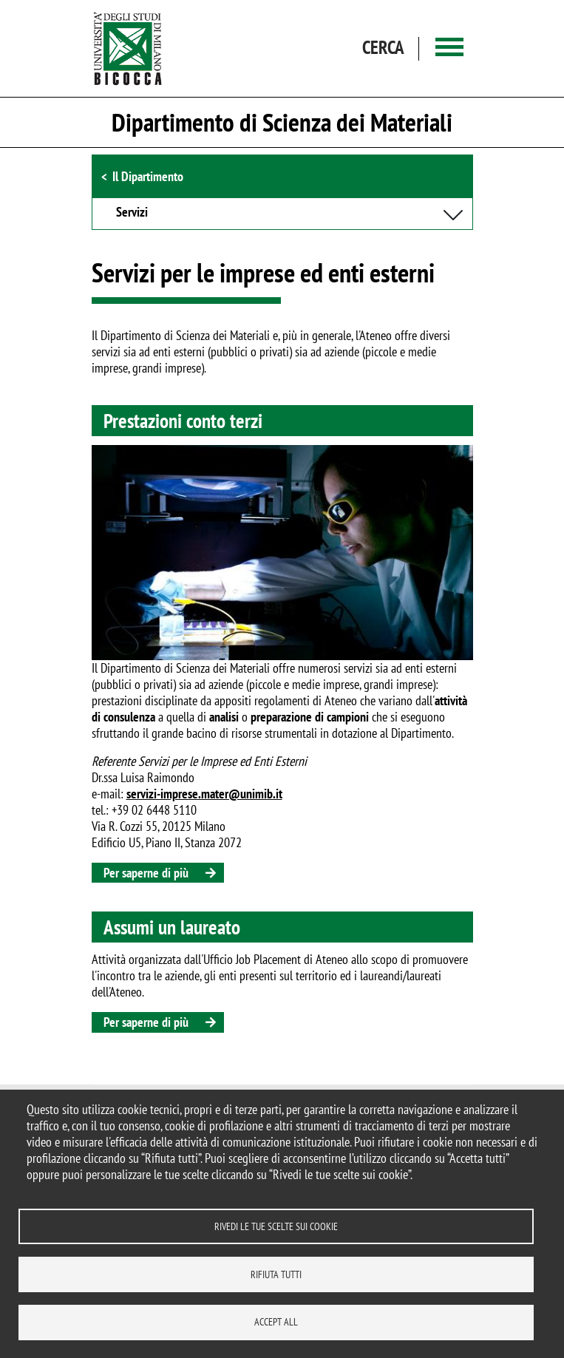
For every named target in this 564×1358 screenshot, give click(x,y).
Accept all (276, 1321)
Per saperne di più (145, 872)
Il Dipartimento (147, 176)
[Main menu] (449, 48)
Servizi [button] (132, 213)
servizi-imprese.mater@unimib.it (204, 793)
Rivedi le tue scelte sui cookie (276, 1225)
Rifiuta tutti (276, 1273)
